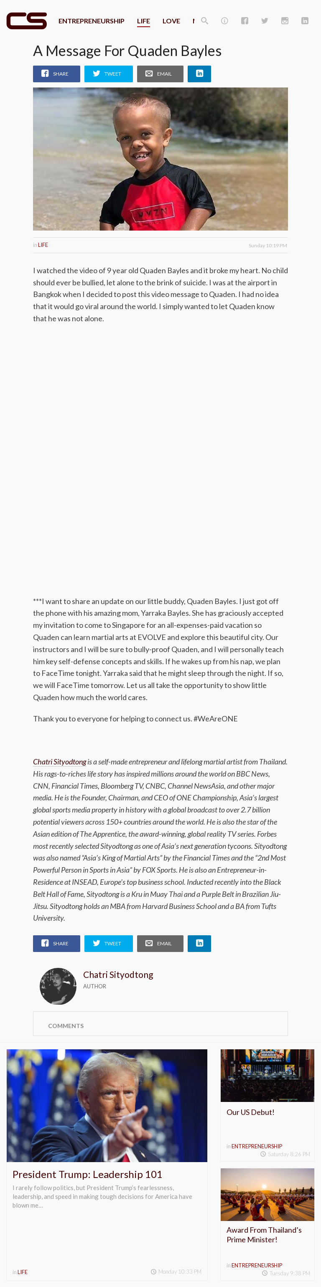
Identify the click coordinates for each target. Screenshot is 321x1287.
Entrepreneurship (92, 21)
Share (61, 74)
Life (143, 21)
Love (171, 21)
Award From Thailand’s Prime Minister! (264, 1234)
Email (164, 74)
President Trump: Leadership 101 (88, 1174)
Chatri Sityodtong (59, 761)
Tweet (112, 74)
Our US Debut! (251, 1112)
